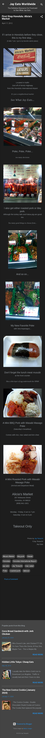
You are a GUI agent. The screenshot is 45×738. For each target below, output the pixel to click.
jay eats (6, 566)
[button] (41, 17)
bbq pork (20, 556)
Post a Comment (11, 579)
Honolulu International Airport (24, 561)
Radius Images (28, 728)
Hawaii (30, 556)
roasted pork (15, 571)
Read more (38, 654)
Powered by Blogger (22, 724)
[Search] (41, 5)
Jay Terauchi (39, 538)
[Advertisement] (22, 599)
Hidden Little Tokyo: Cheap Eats (18, 662)
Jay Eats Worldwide (23, 4)
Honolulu (6, 561)
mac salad (29, 566)
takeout (26, 571)
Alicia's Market (8, 556)
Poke (5, 571)
